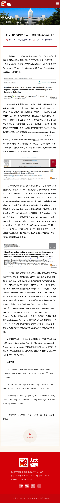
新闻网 (8, 22)
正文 (26, 22)
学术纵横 (17, 22)
